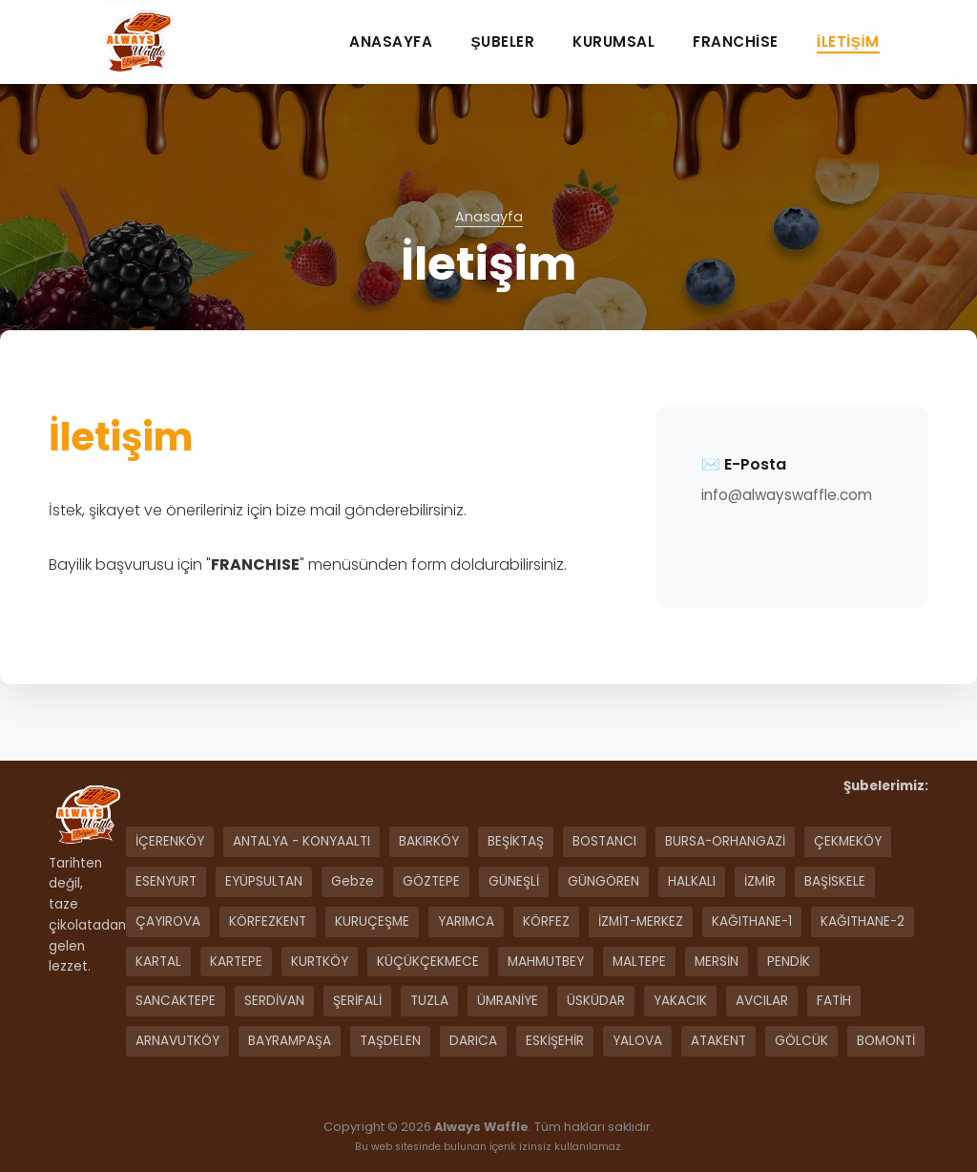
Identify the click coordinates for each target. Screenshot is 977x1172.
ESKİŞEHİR (555, 1041)
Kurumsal (613, 41)
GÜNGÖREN (603, 881)
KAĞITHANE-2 (862, 921)
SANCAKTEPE (175, 1001)
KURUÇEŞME (372, 921)
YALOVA (637, 1041)
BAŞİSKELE (834, 881)
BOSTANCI (604, 841)
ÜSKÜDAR (596, 1001)
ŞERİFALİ (357, 1001)
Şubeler (502, 41)
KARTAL (158, 961)
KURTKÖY (319, 961)
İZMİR (760, 881)
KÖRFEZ (546, 921)
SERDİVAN (274, 1001)
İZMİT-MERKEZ (640, 921)
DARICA (473, 1041)
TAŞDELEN (390, 1041)
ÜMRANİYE (507, 1001)
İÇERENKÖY (169, 841)
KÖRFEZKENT (267, 921)
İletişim (848, 41)
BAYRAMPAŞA (289, 1041)
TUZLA (429, 1001)
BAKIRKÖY (429, 841)
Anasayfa (390, 41)
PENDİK (788, 961)
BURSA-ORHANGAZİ (725, 841)
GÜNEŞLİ (513, 881)
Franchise (736, 41)
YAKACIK (680, 1001)
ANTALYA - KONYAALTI (301, 841)
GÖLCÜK (801, 1041)
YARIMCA (466, 921)
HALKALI (692, 881)
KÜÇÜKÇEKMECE (428, 961)
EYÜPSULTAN (263, 881)
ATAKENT (718, 1041)
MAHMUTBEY (546, 961)
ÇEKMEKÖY (848, 841)
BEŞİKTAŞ (516, 841)
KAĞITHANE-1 (752, 921)
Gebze (352, 881)
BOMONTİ (886, 1041)
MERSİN (716, 961)
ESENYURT (166, 881)
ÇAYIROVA (167, 921)
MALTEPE (639, 961)
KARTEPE (236, 961)
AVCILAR (762, 1001)
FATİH (834, 1001)
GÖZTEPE (431, 881)
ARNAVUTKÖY (177, 1041)
